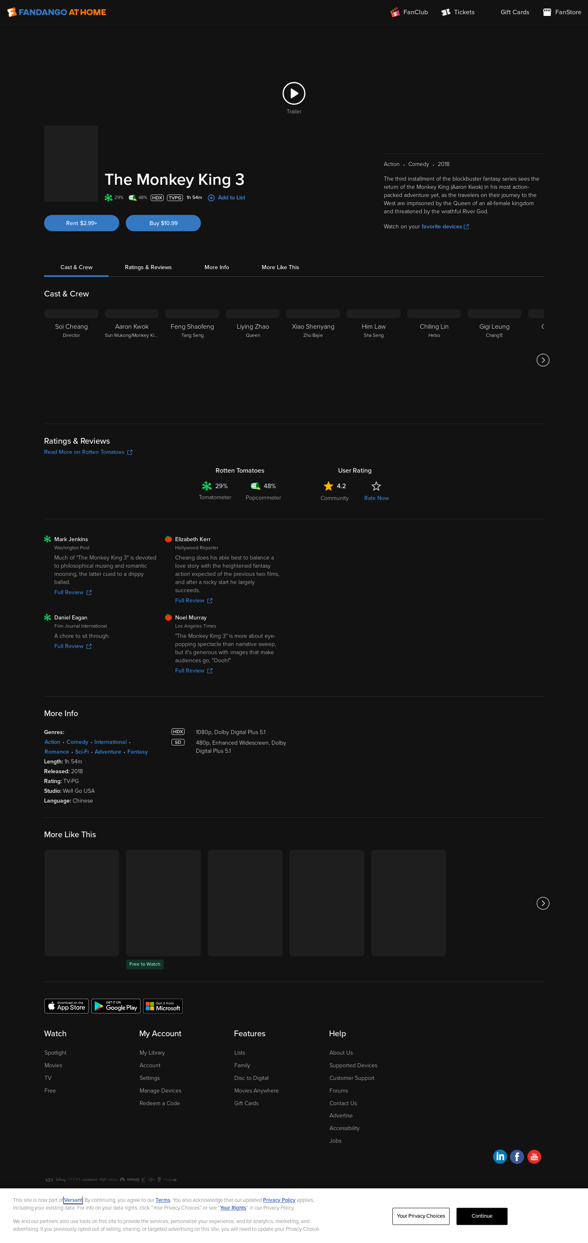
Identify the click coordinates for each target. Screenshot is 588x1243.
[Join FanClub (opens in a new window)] (409, 12)
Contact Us (343, 1103)
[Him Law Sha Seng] (373, 360)
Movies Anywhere (256, 1090)
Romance (57, 751)
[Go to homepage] (57, 12)
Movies (53, 1065)
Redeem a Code (160, 1103)
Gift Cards (246, 1103)
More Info (217, 267)
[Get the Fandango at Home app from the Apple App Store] (66, 1005)
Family (242, 1065)
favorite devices (445, 226)
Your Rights (233, 1208)
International (110, 742)
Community (335, 498)
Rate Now (376, 498)
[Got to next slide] (542, 360)
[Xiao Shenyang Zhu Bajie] (313, 360)
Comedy (77, 742)
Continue (482, 1216)
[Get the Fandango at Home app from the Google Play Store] (116, 1005)
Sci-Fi (82, 751)
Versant (73, 1200)
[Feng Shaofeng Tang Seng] (192, 360)
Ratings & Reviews (148, 267)
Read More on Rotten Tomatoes (88, 452)
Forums (339, 1090)
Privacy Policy (279, 1200)
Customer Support (352, 1078)
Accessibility (345, 1128)
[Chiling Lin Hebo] (434, 360)
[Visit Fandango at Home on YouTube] (534, 1158)
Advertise (341, 1115)
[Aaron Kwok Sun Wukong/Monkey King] (132, 360)
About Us (341, 1052)
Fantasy (137, 751)
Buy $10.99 (163, 223)
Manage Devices (160, 1090)
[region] (294, 1215)
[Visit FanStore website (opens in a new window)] (562, 12)
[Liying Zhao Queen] (252, 360)
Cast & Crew (76, 267)
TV (48, 1078)
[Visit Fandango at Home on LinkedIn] (500, 1158)
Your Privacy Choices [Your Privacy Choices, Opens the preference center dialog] (421, 1216)
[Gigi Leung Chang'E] (494, 360)
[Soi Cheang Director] (71, 360)
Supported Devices (353, 1065)
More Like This (280, 267)
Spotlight (56, 1052)
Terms (163, 1200)
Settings (150, 1078)
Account (150, 1065)
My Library (152, 1052)
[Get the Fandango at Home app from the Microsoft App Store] (163, 1005)
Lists (239, 1052)
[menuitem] (508, 12)
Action (52, 742)
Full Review (72, 592)
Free (50, 1090)
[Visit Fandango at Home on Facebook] (517, 1158)
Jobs (335, 1140)
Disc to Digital (251, 1078)
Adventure (108, 751)
